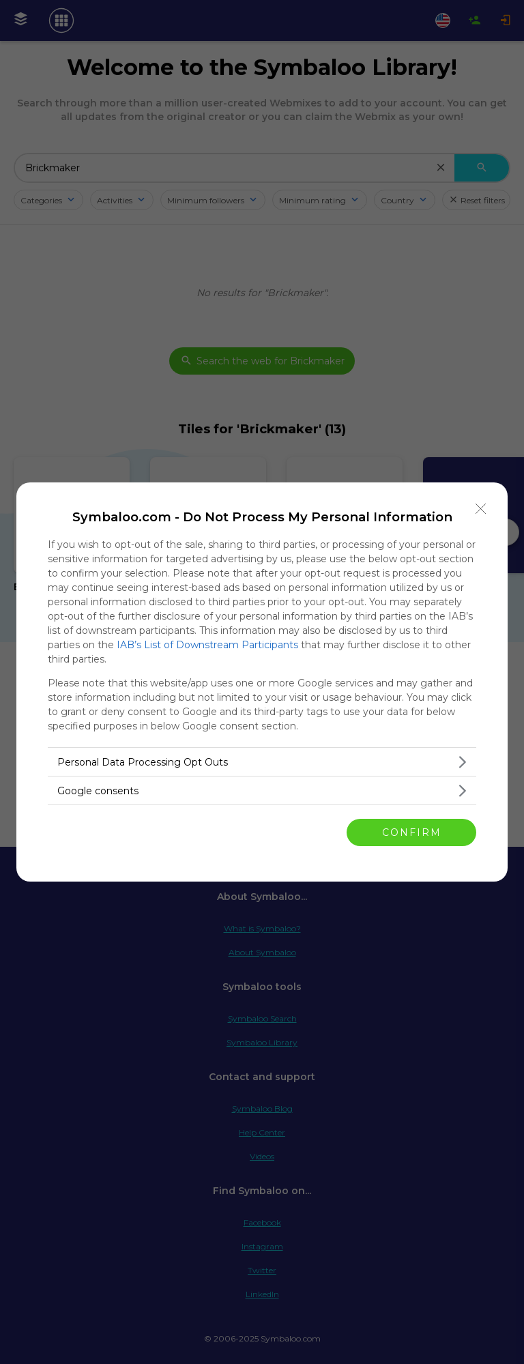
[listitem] (262, 762)
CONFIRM (411, 832)
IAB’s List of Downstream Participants (207, 645)
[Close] (481, 509)
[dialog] (262, 682)
